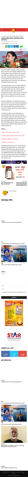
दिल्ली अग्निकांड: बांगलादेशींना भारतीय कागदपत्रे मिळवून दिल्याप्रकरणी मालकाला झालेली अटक (12, 446)
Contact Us (14, 473)
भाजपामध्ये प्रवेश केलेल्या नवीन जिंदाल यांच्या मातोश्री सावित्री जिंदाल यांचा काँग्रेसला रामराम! (21, 184)
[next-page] (4, 268)
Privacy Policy (13, 472)
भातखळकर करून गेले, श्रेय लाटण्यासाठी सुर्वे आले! (11, 222)
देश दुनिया (3, 466)
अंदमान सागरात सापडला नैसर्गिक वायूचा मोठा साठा (11, 264)
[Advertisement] (14, 14)
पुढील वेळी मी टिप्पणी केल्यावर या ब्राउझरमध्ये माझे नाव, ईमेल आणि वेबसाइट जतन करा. (14, 292)
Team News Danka (5, 43)
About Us (22, 472)
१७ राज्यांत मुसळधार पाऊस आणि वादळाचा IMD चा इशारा (13, 243)
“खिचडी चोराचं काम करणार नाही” (8, 142)
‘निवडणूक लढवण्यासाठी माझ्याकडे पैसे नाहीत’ (10, 132)
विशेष (2, 242)
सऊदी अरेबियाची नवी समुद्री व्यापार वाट (9, 468)
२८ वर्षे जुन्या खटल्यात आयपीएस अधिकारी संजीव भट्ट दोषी (12, 135)
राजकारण (4, 36)
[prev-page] (2, 268)
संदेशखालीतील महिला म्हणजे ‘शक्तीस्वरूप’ (10, 139)
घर (1, 36)
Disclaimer (18, 472)
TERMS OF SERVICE (6, 472)
